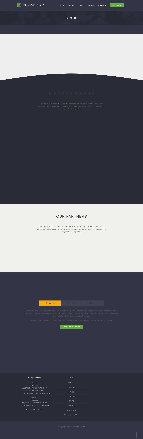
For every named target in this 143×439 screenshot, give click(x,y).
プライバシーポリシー (71, 415)
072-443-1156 (28, 405)
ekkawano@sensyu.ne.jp (34, 409)
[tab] (50, 303)
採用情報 (72, 401)
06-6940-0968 (28, 393)
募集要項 (72, 405)
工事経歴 (72, 392)
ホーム (71, 383)
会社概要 (72, 396)
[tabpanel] (71, 319)
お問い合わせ (71, 410)
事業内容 (72, 387)
